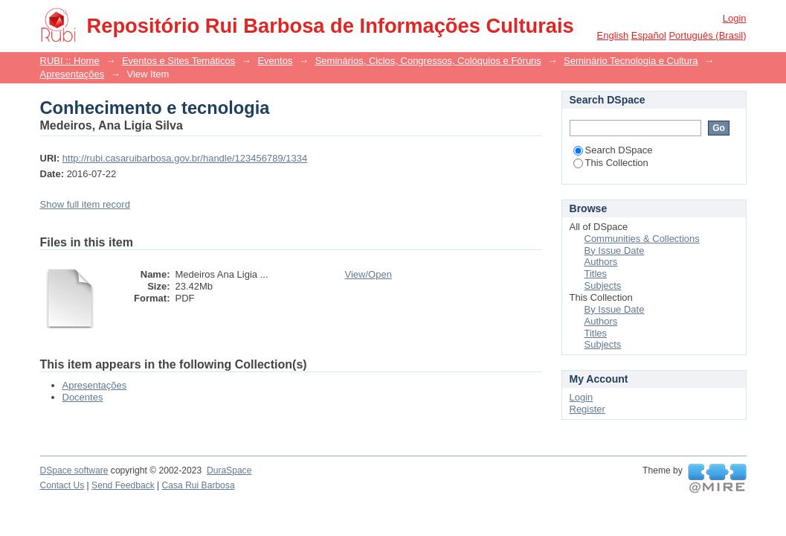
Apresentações (72, 74)
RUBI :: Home (70, 60)
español (648, 35)
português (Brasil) (707, 35)
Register (587, 409)
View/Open (368, 274)
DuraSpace (229, 470)
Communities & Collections (642, 238)
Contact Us (62, 485)
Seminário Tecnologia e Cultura (631, 60)
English (613, 35)
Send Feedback (123, 485)
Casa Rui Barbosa (198, 485)
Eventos (274, 60)
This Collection (610, 162)
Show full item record (85, 204)
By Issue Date (614, 250)
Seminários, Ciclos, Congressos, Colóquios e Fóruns (428, 60)
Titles (596, 273)
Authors (601, 261)
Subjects (603, 285)
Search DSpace (613, 150)
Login (735, 18)
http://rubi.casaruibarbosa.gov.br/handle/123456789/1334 (184, 158)
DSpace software (74, 470)
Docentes (82, 397)
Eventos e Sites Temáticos (178, 60)
